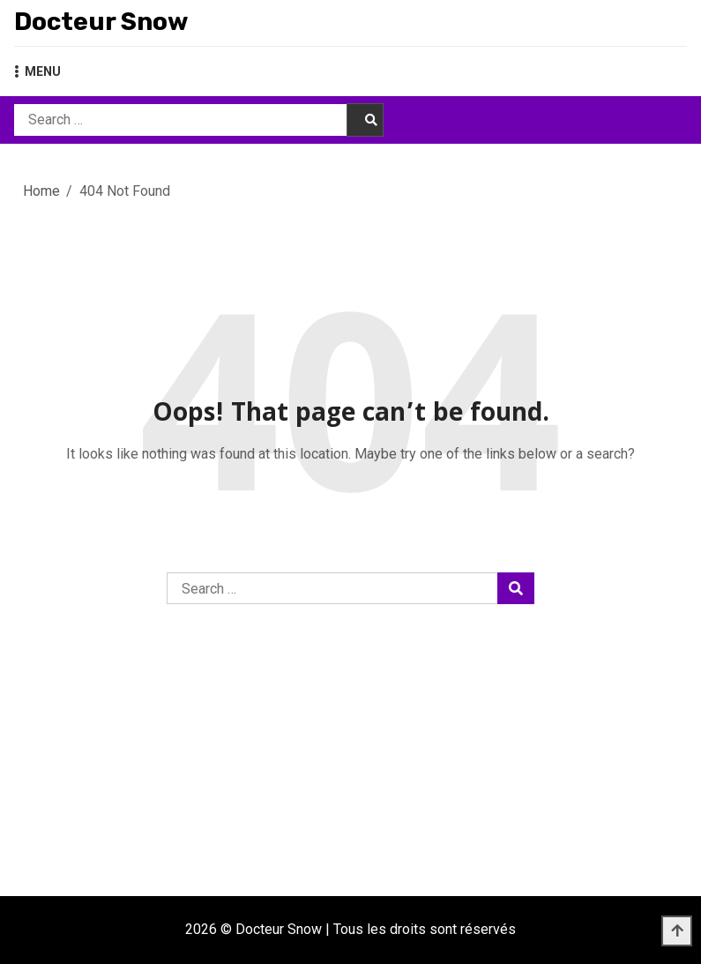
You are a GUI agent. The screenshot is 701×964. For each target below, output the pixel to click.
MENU (37, 71)
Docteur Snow (101, 21)
